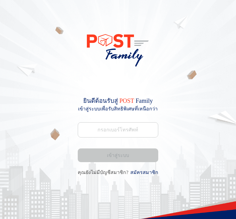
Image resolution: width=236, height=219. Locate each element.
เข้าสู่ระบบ (118, 155)
